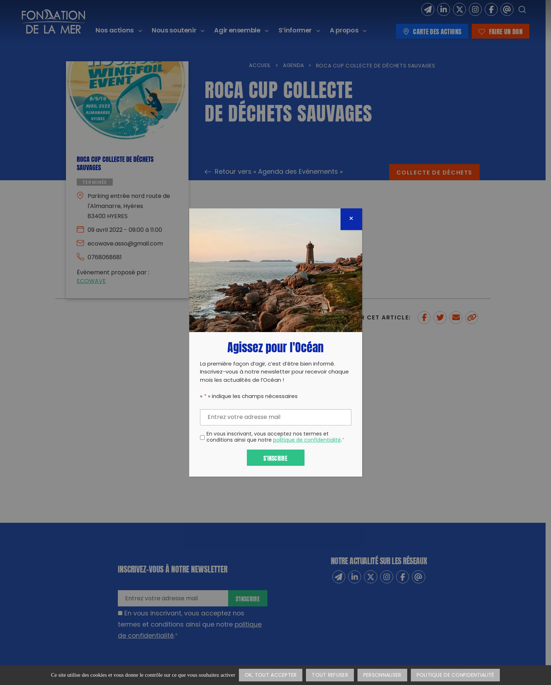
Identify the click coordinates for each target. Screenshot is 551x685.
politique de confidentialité (307, 440)
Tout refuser (330, 675)
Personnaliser (382, 675)
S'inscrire (275, 458)
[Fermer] (351, 219)
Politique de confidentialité (455, 675)
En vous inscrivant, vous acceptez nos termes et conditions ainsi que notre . (275, 438)
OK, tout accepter (271, 675)
